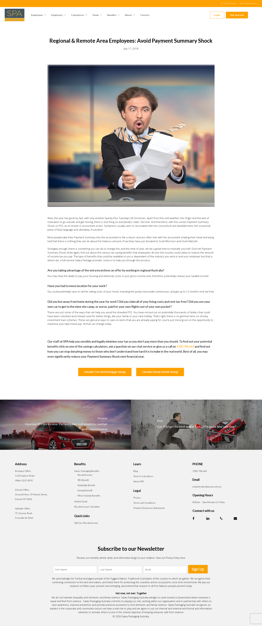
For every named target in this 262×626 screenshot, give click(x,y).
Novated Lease (85, 474)
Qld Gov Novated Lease (86, 522)
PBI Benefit (83, 480)
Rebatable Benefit (86, 485)
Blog (135, 471)
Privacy (137, 497)
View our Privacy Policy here (170, 557)
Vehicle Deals (81, 501)
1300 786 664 (185, 346)
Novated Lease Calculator (87, 506)
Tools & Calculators (143, 476)
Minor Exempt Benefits (89, 495)
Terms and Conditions (144, 502)
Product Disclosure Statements (149, 508)
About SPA (138, 481)
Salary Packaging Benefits (86, 471)
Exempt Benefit (85, 490)
